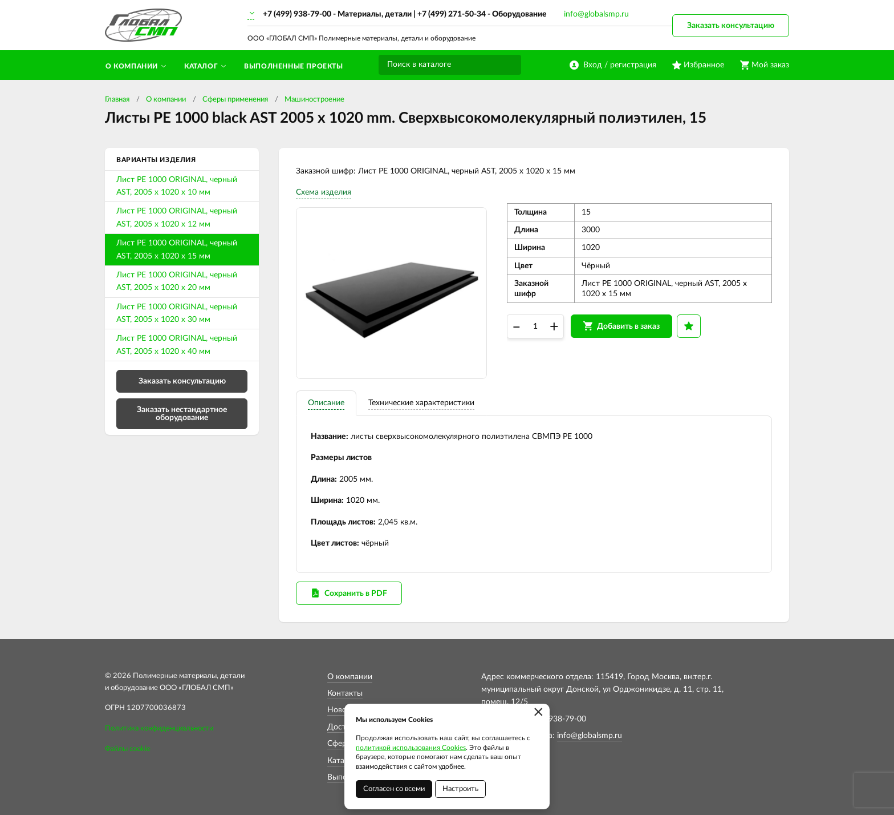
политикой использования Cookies (411, 747)
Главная (117, 99)
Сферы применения (235, 99)
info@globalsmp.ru (596, 14)
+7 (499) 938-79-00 (297, 14)
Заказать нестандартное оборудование (182, 414)
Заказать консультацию (730, 26)
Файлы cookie (128, 749)
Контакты (345, 693)
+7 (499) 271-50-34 (451, 14)
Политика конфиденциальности (159, 728)
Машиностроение (314, 99)
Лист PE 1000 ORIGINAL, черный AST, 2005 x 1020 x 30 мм (176, 313)
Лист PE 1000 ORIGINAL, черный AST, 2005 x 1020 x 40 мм (176, 344)
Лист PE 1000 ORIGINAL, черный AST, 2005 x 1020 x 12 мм (176, 217)
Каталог (342, 761)
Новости (343, 710)
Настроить (460, 789)
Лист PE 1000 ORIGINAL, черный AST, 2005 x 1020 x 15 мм (176, 249)
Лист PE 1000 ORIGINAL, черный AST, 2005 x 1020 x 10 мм (176, 186)
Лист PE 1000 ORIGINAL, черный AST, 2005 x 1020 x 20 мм (176, 281)
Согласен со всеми (394, 789)
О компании (166, 99)
